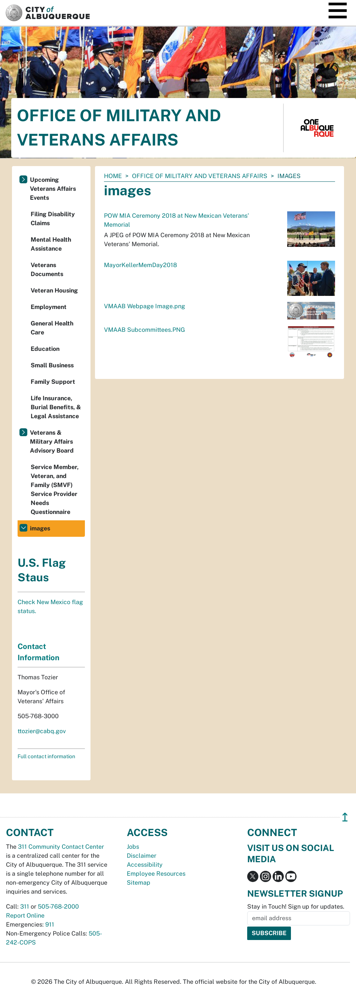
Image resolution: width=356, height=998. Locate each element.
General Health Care (52, 328)
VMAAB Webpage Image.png (144, 306)
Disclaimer (141, 855)
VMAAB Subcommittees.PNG (144, 329)
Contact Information (38, 652)
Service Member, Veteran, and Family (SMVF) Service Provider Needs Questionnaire (55, 489)
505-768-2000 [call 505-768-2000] (58, 906)
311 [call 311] (24, 906)
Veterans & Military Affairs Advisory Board (52, 441)
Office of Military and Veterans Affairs (199, 176)
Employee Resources (156, 873)
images (40, 528)
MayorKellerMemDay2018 (140, 265)
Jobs (133, 846)
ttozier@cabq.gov (42, 731)
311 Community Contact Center (61, 846)
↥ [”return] (345, 817)
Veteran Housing (54, 290)
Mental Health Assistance (51, 244)
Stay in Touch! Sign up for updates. (295, 906)
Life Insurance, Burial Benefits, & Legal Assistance (56, 407)
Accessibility (145, 864)
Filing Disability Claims (53, 219)
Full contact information (46, 756)
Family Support (53, 381)
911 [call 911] (49, 924)
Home (113, 176)
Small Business (52, 365)
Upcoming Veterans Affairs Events (53, 188)
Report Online (25, 915)
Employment (49, 306)
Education (45, 348)
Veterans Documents (47, 269)
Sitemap (138, 882)
